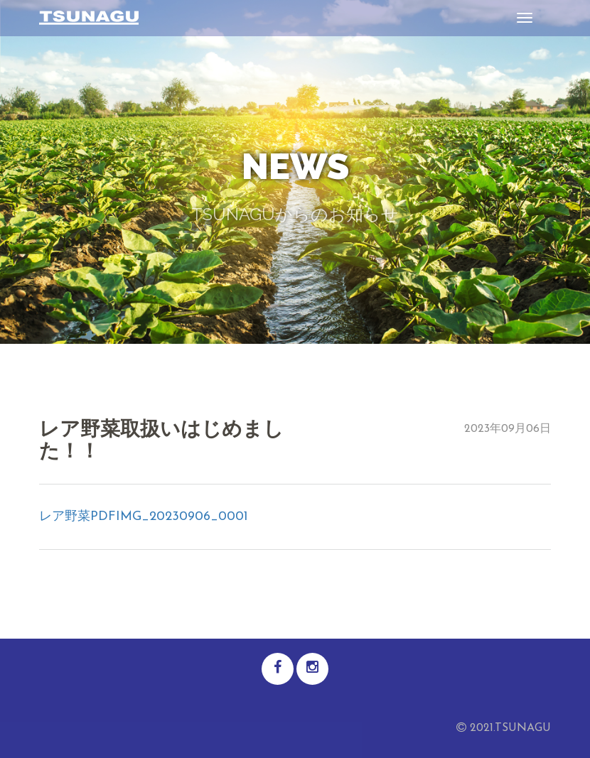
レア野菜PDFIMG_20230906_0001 (143, 517)
